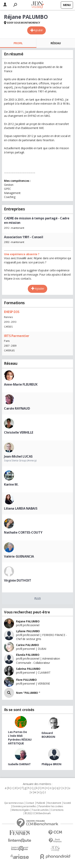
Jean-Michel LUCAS (18, 456)
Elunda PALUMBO (27, 655)
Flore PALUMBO (26, 680)
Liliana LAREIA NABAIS (20, 508)
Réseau (56, 43)
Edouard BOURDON (48, 735)
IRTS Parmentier (16, 336)
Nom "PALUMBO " (28, 693)
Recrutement (54, 803)
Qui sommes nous (14, 803)
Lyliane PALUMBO (28, 631)
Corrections (57, 810)
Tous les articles (40, 810)
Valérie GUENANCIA (19, 556)
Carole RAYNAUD (17, 408)
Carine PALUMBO (27, 645)
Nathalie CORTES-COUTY (23, 532)
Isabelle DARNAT (19, 764)
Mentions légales (20, 810)
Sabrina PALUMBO (28, 669)
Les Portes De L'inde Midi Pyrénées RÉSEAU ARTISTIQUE (20, 737)
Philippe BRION (51, 764)
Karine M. (11, 484)
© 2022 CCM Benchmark (38, 813)
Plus (37, 598)
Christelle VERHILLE (18, 432)
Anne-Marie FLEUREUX (21, 384)
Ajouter (38, 30)
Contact (30, 803)
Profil (18, 43)
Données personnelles (24, 806)
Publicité (40, 803)
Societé (67, 803)
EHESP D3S (11, 312)
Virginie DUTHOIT (17, 580)
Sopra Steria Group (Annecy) (20, 460)
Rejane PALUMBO (27, 621)
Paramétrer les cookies (51, 806)
